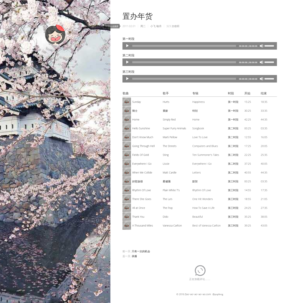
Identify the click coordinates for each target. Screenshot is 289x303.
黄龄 (165, 110)
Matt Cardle (170, 172)
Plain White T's (171, 190)
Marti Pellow (170, 137)
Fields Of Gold (140, 155)
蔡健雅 (167, 181)
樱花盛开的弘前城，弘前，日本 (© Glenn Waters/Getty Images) (23, 301)
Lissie (166, 163)
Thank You (138, 216)
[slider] (184, 46)
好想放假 (137, 181)
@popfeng (218, 294)
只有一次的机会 (141, 251)
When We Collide (142, 172)
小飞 (153, 26)
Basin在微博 (113, 26)
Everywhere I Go (141, 163)
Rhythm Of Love (141, 190)
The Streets (170, 146)
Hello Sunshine (141, 128)
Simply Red (169, 119)
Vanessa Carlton (172, 225)
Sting (166, 155)
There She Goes (141, 199)
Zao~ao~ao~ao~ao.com (198, 294)
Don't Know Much (142, 137)
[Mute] (261, 46)
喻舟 (159, 26)
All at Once (138, 208)
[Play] (127, 46)
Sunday (136, 102)
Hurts (166, 102)
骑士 (135, 110)
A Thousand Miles (142, 225)
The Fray (168, 208)
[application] (199, 46)
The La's (167, 199)
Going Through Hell (143, 146)
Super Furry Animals (174, 128)
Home (135, 119)
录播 (134, 256)
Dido (165, 216)
